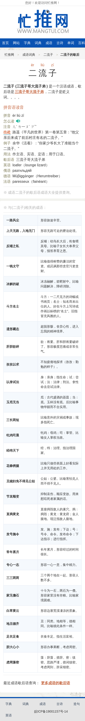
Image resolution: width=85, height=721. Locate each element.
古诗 (59, 43)
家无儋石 (12, 595)
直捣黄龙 (12, 514)
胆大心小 (12, 647)
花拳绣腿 (12, 466)
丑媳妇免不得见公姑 (20, 481)
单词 (70, 43)
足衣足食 (12, 636)
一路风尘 (12, 220)
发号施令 (12, 534)
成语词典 (28, 54)
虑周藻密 (12, 662)
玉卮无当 (12, 402)
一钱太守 (12, 266)
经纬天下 (12, 450)
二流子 (48, 54)
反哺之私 (12, 246)
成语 (49, 43)
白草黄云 (12, 610)
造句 (76, 704)
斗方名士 (12, 306)
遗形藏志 (12, 329)
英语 (8, 715)
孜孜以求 (12, 364)
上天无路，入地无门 (20, 231)
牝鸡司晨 (12, 435)
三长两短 (12, 420)
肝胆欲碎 (12, 346)
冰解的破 (12, 284)
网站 (16, 43)
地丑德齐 (12, 624)
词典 (38, 43)
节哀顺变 (12, 496)
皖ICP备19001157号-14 (51, 711)
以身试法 (12, 382)
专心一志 (12, 565)
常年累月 (12, 552)
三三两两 (12, 578)
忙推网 (9, 54)
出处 (7, 132)
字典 (27, 43)
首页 (5, 43)
